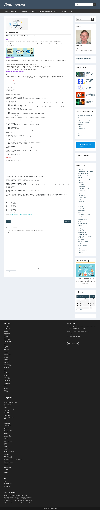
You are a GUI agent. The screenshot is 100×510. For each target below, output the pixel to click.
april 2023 (6, 359)
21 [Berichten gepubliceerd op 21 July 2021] (83, 305)
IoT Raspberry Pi (82, 208)
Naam (7, 250)
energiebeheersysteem (83, 188)
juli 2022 (5, 370)
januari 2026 (6, 330)
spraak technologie (82, 245)
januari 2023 (6, 362)
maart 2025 (6, 338)
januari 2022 (6, 377)
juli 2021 (5, 385)
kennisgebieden (82, 210)
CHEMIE (80, 119)
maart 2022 (6, 374)
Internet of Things (82, 203)
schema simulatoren (83, 241)
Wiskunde (80, 135)
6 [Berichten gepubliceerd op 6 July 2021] (80, 301)
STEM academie (82, 247)
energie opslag (81, 186)
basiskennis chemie (83, 173)
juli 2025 (5, 334)
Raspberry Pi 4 (81, 230)
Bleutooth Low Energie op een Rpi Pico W (89, 80)
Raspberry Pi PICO (82, 232)
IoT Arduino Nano (82, 205)
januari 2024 (6, 352)
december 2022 (7, 364)
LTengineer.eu (14, 4)
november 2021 (7, 380)
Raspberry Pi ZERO (82, 234)
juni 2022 (6, 372)
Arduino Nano (81, 169)
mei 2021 (6, 388)
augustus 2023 (7, 356)
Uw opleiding (33, 11)
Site (6, 262)
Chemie (81, 124)
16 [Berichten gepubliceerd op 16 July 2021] (88, 303)
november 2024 (7, 341)
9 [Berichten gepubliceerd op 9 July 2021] (88, 301)
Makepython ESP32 (82, 216)
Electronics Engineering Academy (86, 179)
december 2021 (7, 378)
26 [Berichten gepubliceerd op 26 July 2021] (77, 307)
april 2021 (6, 390)
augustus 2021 (7, 383)
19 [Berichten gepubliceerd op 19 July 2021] (77, 305)
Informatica (81, 201)
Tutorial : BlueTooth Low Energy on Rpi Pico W (89, 74)
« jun (77, 309)
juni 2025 (6, 336)
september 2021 (7, 382)
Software (80, 243)
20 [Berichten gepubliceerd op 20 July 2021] (80, 305)
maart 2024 (6, 349)
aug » (81, 309)
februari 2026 (6, 328)
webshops (80, 249)
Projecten (56, 11)
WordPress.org (7, 486)
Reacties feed (6, 484)
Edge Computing (23, 11)
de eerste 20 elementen (85, 122)
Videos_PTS (13, 11)
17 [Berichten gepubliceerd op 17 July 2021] (90, 303)
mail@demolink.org (74, 334)
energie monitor (82, 184)
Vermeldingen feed (8, 483)
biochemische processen (84, 175)
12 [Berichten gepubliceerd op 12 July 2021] (77, 303)
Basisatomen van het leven (86, 120)
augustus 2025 (7, 333)
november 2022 (7, 365)
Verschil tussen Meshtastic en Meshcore (89, 101)
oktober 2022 (7, 367)
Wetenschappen (82, 133)
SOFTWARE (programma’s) (45, 11)
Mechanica (80, 130)
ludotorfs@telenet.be (11, 35)
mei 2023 (6, 357)
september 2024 (7, 343)
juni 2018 (6, 391)
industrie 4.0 (81, 199)
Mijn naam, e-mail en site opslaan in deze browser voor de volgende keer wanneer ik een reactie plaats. (33, 268)
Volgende (67, 221)
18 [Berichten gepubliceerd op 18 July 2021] (93, 303)
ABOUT (70, 11)
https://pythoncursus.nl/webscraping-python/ (20, 214)
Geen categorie (81, 195)
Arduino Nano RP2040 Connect (85, 171)
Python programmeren (83, 227)
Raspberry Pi (81, 229)
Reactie (8, 233)
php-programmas (82, 223)
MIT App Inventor (82, 219)
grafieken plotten (82, 197)
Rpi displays (81, 239)
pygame (80, 225)
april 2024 (6, 348)
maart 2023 (6, 361)
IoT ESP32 (80, 206)
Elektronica (82, 128)
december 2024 (7, 339)
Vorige (8, 221)
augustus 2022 (7, 369)
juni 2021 (6, 387)
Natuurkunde (81, 132)
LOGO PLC (80, 212)
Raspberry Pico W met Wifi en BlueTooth (12, 459)
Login (5, 481)
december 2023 (7, 354)
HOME (6, 11)
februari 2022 (6, 375)
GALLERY (64, 11)
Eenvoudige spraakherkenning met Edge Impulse (90, 94)
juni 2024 (6, 346)
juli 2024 (5, 344)
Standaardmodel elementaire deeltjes (90, 87)
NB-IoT (79, 221)
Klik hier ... (87, 146)
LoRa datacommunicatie (84, 214)
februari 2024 (6, 351)
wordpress (80, 252)
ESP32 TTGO (81, 192)
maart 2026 (6, 326)
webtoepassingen (29, 35)
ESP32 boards (81, 190)
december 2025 (7, 331)
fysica (79, 193)
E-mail (8, 256)
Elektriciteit (80, 126)
